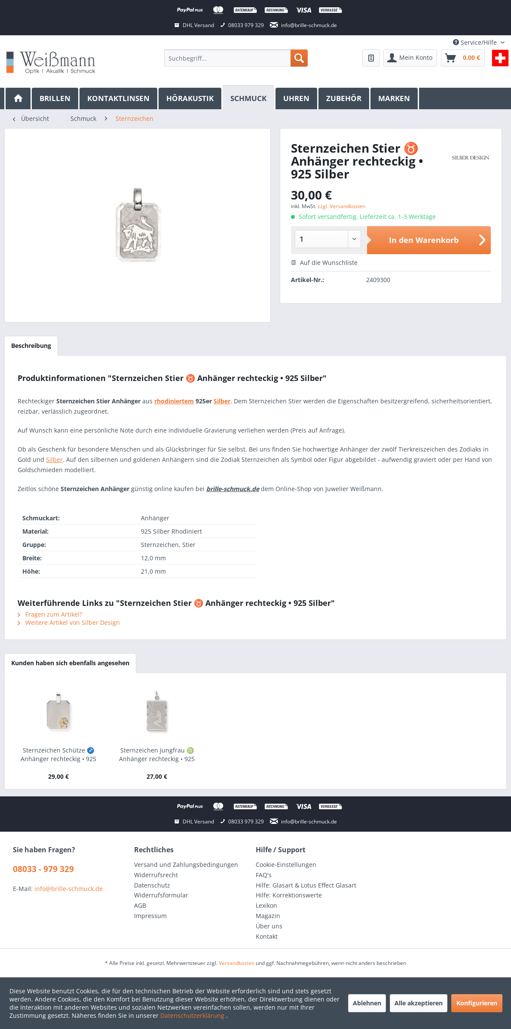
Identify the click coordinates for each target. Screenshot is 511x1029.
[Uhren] (296, 98)
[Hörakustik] (191, 98)
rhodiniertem (174, 401)
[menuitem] (235, 58)
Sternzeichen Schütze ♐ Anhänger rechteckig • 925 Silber (58, 754)
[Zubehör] (344, 98)
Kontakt (267, 936)
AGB (140, 905)
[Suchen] (299, 58)
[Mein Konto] (410, 58)
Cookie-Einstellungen (286, 864)
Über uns (269, 926)
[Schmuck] (249, 97)
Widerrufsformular (161, 895)
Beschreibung (31, 345)
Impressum (150, 916)
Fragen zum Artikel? (50, 614)
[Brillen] (56, 98)
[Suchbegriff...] (235, 58)
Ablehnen (367, 1003)
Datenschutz (152, 885)
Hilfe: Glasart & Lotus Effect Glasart (306, 885)
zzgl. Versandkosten (341, 206)
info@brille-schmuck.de (68, 889)
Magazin (268, 916)
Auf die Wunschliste (324, 262)
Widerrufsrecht (156, 875)
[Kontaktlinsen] (119, 98)
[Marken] (394, 98)
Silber (222, 401)
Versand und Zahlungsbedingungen (186, 864)
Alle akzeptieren (419, 1003)
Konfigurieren (476, 1003)
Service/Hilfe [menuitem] (476, 42)
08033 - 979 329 (43, 869)
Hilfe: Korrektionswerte (289, 895)
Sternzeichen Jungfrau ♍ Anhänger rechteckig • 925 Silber (157, 754)
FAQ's (264, 875)
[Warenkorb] (463, 58)
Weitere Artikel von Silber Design (69, 622)
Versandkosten (236, 963)
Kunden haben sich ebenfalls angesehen (70, 663)
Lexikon (266, 905)
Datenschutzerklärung (193, 1015)
